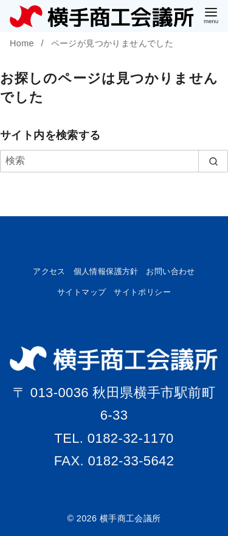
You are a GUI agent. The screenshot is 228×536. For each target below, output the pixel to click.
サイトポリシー (142, 292)
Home (23, 43)
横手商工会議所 (130, 518)
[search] (213, 161)
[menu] (211, 14)
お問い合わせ (170, 271)
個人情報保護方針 (106, 271)
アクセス (49, 271)
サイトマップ (81, 292)
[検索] (114, 161)
